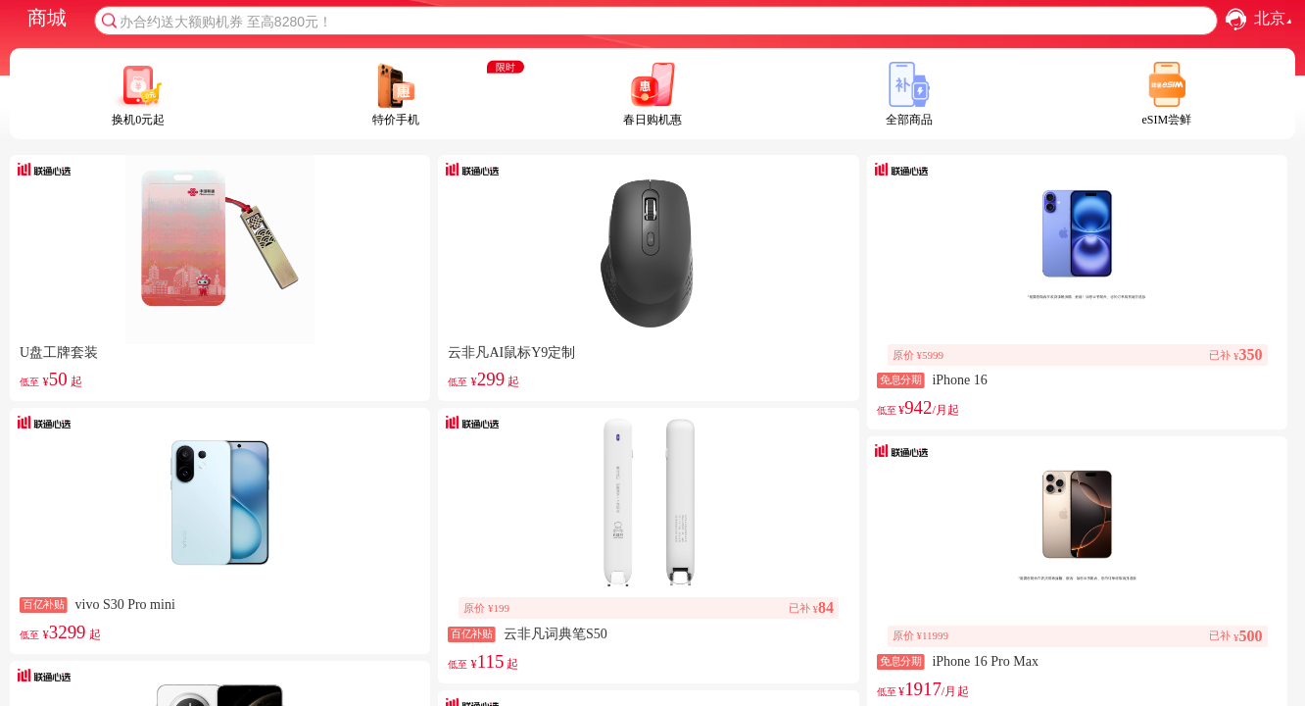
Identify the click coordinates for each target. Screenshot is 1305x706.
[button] (1236, 19)
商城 (47, 17)
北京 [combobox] (1275, 19)
